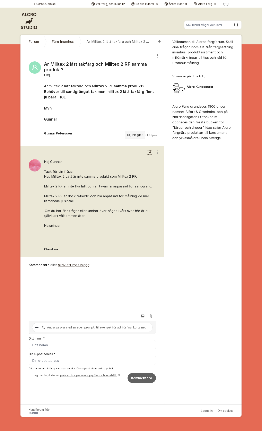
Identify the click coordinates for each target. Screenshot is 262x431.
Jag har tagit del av (76, 375)
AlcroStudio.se (44, 4)
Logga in (207, 410)
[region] (92, 97)
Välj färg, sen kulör (106, 4)
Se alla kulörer (143, 4)
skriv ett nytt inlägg (73, 265)
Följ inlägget (135, 135)
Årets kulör (174, 4)
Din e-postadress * (42, 354)
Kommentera (141, 378)
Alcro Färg (203, 4)
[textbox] (92, 291)
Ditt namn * (37, 338)
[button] (142, 316)
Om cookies (225, 410)
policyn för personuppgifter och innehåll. (88, 375)
